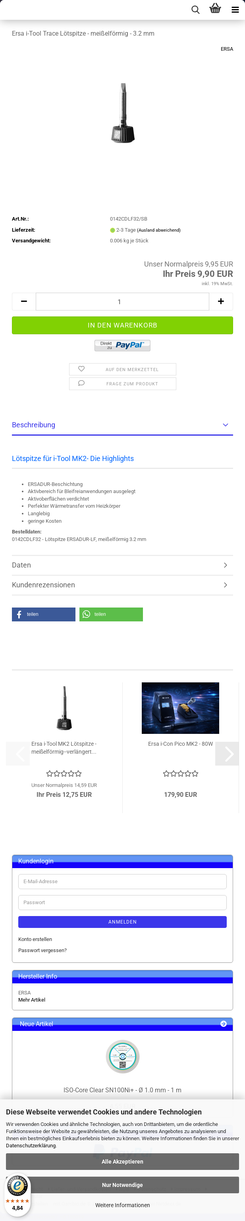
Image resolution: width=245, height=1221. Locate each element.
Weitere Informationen (122, 1205)
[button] (24, 301)
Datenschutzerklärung (31, 1146)
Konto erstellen (35, 939)
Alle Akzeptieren (122, 1161)
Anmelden (122, 922)
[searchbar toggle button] (195, 10)
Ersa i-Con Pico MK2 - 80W (180, 744)
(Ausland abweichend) (159, 230)
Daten (21, 565)
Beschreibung (33, 425)
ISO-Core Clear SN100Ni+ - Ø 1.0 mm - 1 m (122, 1090)
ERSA (227, 49)
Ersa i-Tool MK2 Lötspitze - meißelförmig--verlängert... (63, 748)
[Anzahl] (122, 301)
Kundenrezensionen (43, 585)
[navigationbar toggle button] (235, 10)
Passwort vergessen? (42, 950)
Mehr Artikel (31, 1000)
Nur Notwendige (122, 1185)
